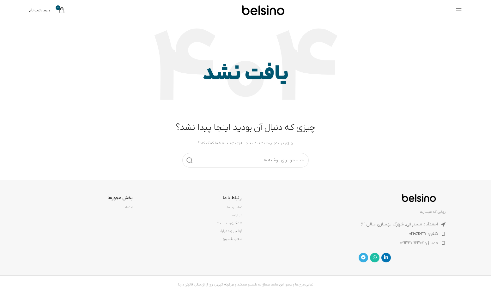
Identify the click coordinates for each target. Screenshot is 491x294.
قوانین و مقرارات (230, 231)
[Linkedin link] (386, 257)
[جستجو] (245, 160)
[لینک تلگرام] (363, 257)
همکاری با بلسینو (229, 223)
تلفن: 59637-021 (423, 234)
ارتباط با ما (232, 198)
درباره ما (236, 215)
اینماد (128, 207)
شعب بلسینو (232, 239)
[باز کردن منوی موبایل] (458, 10)
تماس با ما (234, 207)
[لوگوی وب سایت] (263, 10)
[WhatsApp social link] (374, 257)
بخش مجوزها (120, 198)
